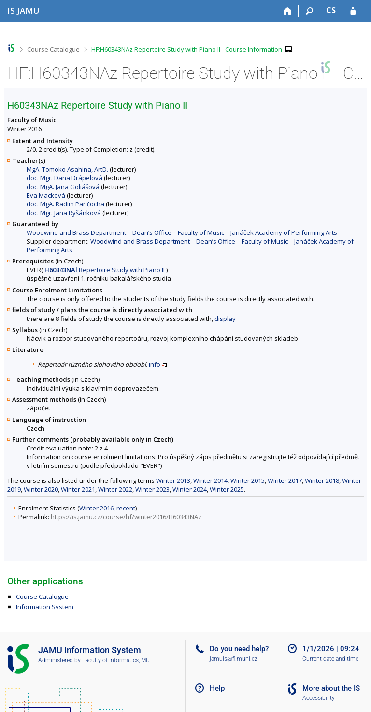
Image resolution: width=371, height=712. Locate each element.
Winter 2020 (41, 489)
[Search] (309, 11)
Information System (44, 606)
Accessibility (318, 698)
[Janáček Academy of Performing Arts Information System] (23, 10)
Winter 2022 (115, 489)
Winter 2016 (96, 508)
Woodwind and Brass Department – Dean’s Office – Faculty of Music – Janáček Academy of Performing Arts (182, 232)
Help (217, 688)
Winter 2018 (322, 480)
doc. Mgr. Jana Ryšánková (64, 212)
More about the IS (331, 688)
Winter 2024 (189, 489)
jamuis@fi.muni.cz (233, 658)
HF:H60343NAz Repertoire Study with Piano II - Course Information (186, 49)
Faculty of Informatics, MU (116, 660)
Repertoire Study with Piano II (104, 269)
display (225, 318)
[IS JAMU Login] (353, 11)
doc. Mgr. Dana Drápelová (64, 178)
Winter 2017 (285, 480)
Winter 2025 (227, 489)
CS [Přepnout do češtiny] (331, 10)
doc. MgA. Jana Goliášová (63, 186)
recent (125, 508)
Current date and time (330, 658)
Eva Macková (46, 195)
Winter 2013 (173, 480)
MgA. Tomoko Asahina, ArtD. (67, 169)
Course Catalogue (53, 49)
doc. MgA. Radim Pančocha (65, 204)
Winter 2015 (247, 480)
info (154, 364)
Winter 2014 (210, 480)
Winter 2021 (78, 489)
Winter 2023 (152, 489)
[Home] (288, 11)
